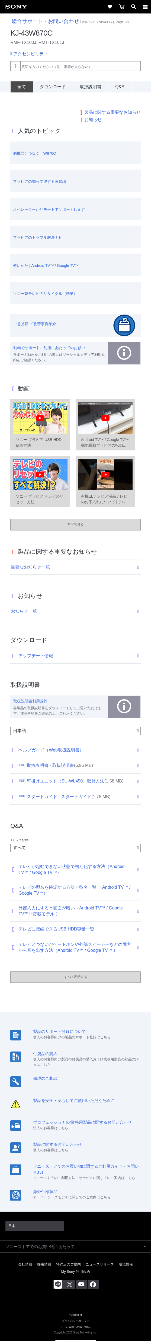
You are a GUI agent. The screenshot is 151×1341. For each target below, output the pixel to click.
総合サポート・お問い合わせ (44, 21)
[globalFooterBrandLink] (75, 1330)
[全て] (21, 86)
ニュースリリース (100, 1252)
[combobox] (75, 66)
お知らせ (93, 107)
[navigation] (145, 6)
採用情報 (44, 1252)
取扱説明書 (90, 86)
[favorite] (110, 6)
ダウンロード (53, 86)
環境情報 (126, 1252)
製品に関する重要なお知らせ (112, 100)
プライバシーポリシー (75, 1309)
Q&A (119, 86)
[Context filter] (15, 66)
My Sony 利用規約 (75, 1259)
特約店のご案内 (68, 1252)
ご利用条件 (75, 1303)
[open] (134, 6)
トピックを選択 (20, 827)
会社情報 (25, 1252)
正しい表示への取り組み (75, 1314)
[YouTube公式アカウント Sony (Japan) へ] (81, 1272)
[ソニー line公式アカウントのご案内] (58, 1272)
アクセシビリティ (30, 53)
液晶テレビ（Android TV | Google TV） (106, 21)
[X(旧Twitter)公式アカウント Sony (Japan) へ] (69, 1272)
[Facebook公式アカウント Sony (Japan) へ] (93, 1272)
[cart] (122, 6)
